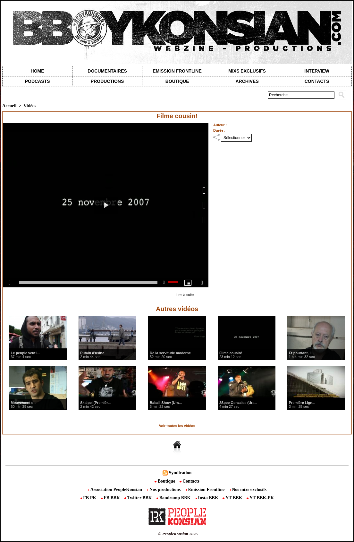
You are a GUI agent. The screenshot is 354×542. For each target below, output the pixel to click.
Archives (246, 81)
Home (37, 71)
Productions (107, 81)
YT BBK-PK (260, 497)
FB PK (88, 497)
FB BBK (111, 497)
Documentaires (107, 71)
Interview (316, 71)
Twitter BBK (138, 497)
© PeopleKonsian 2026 (178, 533)
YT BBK (233, 497)
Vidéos (29, 105)
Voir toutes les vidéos (177, 426)
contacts (317, 81)
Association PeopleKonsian (115, 489)
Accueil (9, 105)
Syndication (180, 472)
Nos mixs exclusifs (248, 489)
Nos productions (164, 489)
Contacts (189, 481)
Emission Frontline (177, 71)
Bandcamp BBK (174, 497)
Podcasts (37, 81)
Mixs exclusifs (247, 71)
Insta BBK (207, 497)
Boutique (177, 81)
